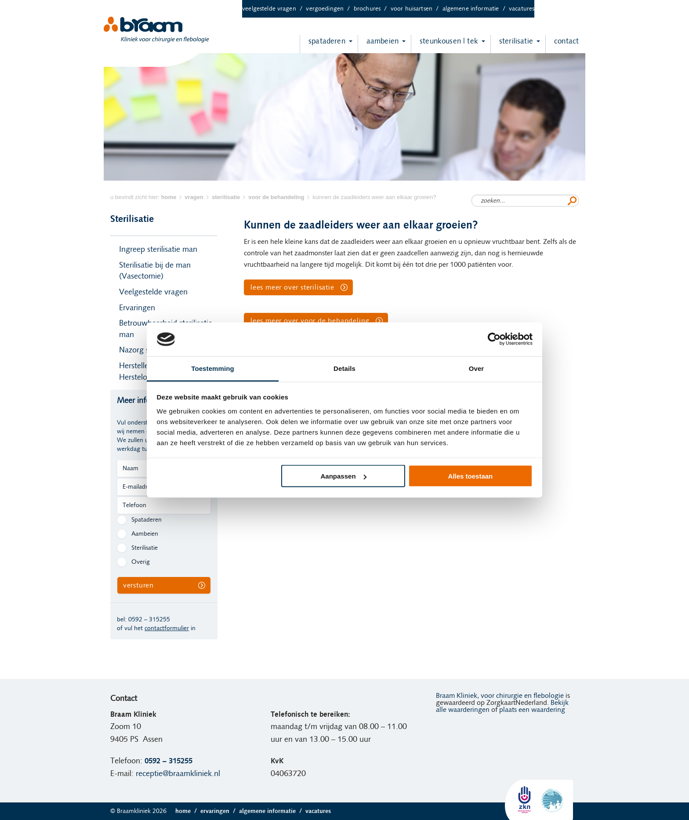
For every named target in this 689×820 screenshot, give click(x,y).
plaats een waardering (532, 709)
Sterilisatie (511, 44)
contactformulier (167, 628)
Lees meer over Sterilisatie (292, 287)
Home (187, 811)
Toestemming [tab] (212, 368)
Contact (562, 44)
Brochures (372, 9)
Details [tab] (344, 368)
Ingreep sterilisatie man (158, 250)
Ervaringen (137, 308)
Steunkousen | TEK (444, 44)
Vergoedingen (329, 9)
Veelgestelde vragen (274, 9)
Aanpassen (343, 476)
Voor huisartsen (416, 9)
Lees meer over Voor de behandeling (310, 320)
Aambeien (378, 44)
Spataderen (322, 44)
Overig (140, 562)
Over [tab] (476, 368)
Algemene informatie (475, 9)
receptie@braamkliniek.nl (178, 774)
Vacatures (521, 9)
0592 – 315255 (149, 620)
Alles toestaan (470, 476)
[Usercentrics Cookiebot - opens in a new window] (494, 339)
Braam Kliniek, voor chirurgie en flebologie (500, 695)
